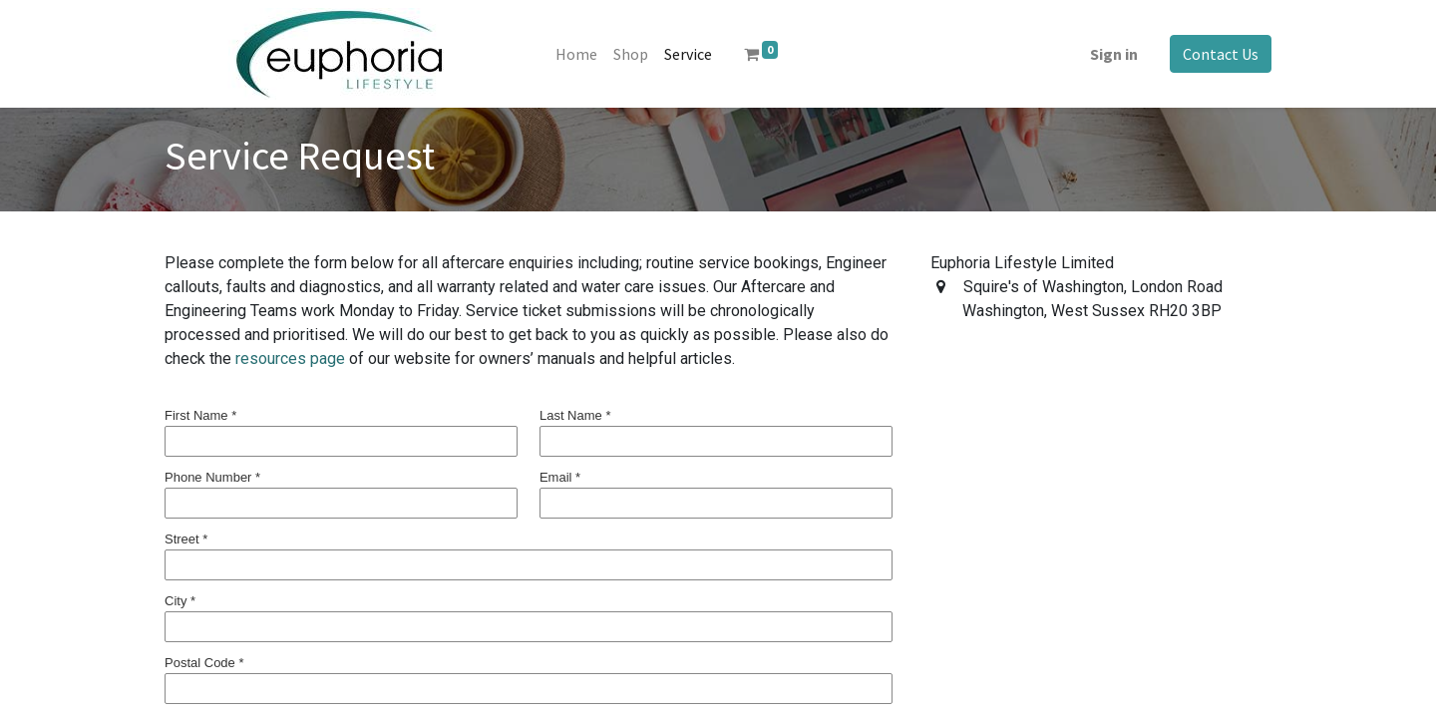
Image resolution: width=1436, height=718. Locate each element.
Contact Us (1220, 54)
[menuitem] (576, 54)
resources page (290, 358)
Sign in (1114, 54)
